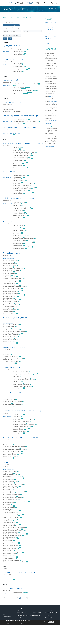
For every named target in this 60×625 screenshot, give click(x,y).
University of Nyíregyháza (13, 59)
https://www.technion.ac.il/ (8, 469)
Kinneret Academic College (14, 347)
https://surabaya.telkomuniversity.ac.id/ (11, 133)
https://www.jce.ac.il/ (7, 203)
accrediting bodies (50, 146)
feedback (51, 96)
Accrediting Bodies (49, 33)
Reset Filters (5, 20)
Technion (6, 462)
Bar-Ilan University (10, 221)
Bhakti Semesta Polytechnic (14, 102)
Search (4, 614)
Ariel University (9, 172)
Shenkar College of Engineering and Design (20, 437)
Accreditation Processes (38, 3)
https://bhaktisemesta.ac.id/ (9, 108)
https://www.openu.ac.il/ (8, 398)
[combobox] (12, 31)
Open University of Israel (12, 392)
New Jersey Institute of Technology (34, 612)
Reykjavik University (11, 80)
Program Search (52, 8)
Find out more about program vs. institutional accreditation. (51, 122)
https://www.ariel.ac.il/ (7, 177)
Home (18, 2)
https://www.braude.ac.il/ (8, 323)
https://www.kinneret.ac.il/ (8, 353)
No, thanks (50, 621)
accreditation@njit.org (49, 615)
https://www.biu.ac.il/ (7, 227)
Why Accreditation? (22, 3)
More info (26, 623)
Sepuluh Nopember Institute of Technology (20, 116)
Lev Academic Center (11, 367)
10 (27, 597)
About (4, 612)
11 (29, 597)
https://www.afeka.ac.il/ (8, 149)
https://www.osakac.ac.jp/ (8, 578)
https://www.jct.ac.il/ (7, 373)
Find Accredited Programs (30, 3)
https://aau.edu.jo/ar (7, 594)
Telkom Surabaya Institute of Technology (19, 128)
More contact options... (49, 617)
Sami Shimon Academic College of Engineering (22, 411)
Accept (45, 621)
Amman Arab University (12, 588)
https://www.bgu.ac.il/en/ (8, 258)
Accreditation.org (20, 612)
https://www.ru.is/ (6, 85)
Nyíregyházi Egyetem (11, 46)
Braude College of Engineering (15, 317)
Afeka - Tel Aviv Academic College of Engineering (23, 143)
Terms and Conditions (7, 616)
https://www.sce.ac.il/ (7, 416)
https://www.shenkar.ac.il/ (8, 443)
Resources (44, 2)
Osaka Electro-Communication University (19, 572)
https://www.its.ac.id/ (7, 121)
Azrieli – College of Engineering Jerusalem (20, 198)
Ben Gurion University (11, 253)
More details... (23, 617)
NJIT (41, 612)
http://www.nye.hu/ (7, 51)
